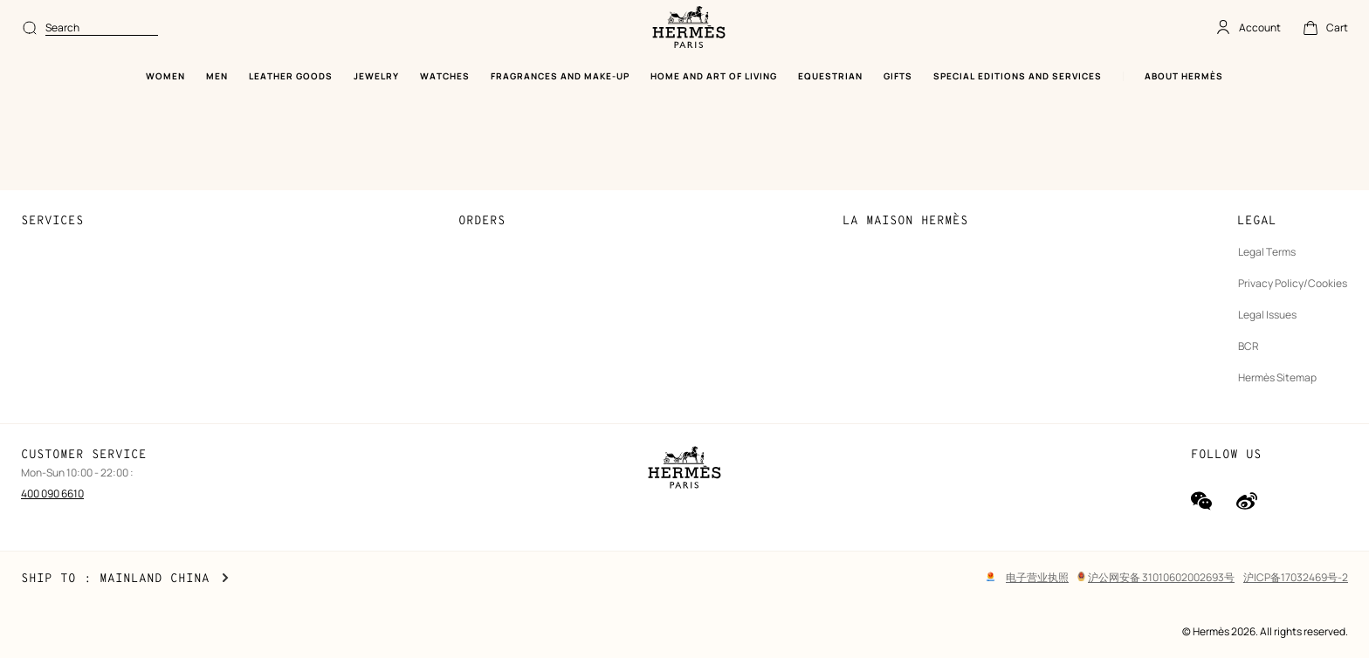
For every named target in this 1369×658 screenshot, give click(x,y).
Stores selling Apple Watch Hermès (105, 283)
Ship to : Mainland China (125, 578)
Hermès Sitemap (1277, 283)
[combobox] (601, 28)
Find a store (49, 220)
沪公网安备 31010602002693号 (1156, 577)
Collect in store (496, 220)
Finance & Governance (897, 220)
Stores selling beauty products (95, 251)
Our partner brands (888, 283)
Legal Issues (1267, 220)
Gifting (38, 314)
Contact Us (49, 157)
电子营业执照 (1037, 577)
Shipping (480, 189)
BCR (1248, 251)
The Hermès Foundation (900, 251)
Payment (480, 157)
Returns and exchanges (516, 251)
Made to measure (63, 346)
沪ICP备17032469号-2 (1295, 577)
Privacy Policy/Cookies (1292, 189)
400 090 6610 (52, 493)
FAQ (32, 189)
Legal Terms (1267, 157)
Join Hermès (872, 189)
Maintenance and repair (79, 377)
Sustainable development (905, 157)
